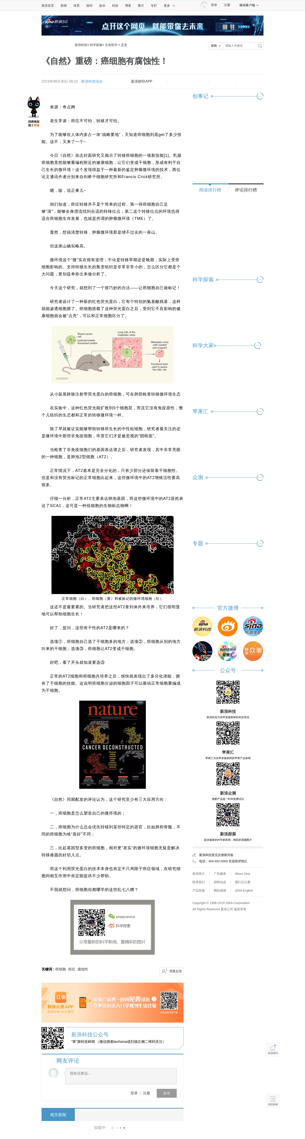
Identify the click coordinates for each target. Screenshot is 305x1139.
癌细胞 (60, 969)
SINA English (244, 890)
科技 (115, 5)
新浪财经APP (141, 81)
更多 (169, 5)
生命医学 (111, 45)
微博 (201, 81)
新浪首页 (48, 5)
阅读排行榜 (210, 189)
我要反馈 (175, 971)
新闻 (64, 5)
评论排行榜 (246, 189)
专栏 (154, 5)
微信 (215, 81)
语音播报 (273, 1084)
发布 (166, 1093)
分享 (228, 81)
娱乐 (102, 5)
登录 (134, 1093)
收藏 (188, 81)
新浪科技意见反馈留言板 (216, 855)
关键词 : (48, 969)
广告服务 (220, 873)
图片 (141, 5)
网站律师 (220, 890)
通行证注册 (242, 882)
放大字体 (174, 81)
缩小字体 (161, 81)
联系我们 (198, 882)
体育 (76, 5)
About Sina (242, 873)
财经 (89, 5)
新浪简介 (198, 873)
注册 (227, 5)
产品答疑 (198, 890)
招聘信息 (220, 882)
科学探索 (96, 45)
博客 (128, 5)
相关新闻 (58, 1115)
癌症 (71, 969)
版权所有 (240, 909)
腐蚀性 (82, 969)
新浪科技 (81, 45)
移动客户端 (249, 5)
